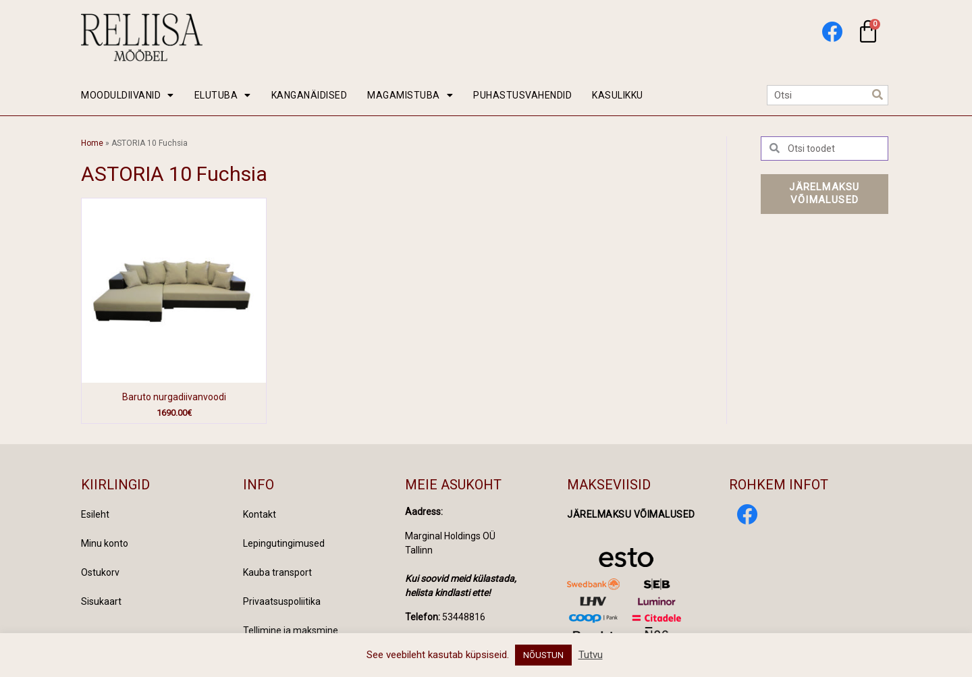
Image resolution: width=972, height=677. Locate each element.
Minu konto (104, 543)
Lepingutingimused (284, 543)
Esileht (95, 514)
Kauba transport (277, 572)
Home (92, 143)
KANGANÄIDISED (309, 95)
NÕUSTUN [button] (543, 655)
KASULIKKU (617, 95)
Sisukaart (101, 601)
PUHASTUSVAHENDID (522, 95)
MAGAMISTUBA (410, 95)
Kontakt (259, 514)
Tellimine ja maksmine (290, 630)
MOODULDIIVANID (127, 95)
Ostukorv (100, 572)
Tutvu (590, 655)
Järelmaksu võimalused (631, 514)
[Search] (877, 95)
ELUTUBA (222, 95)
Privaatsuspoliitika (282, 601)
